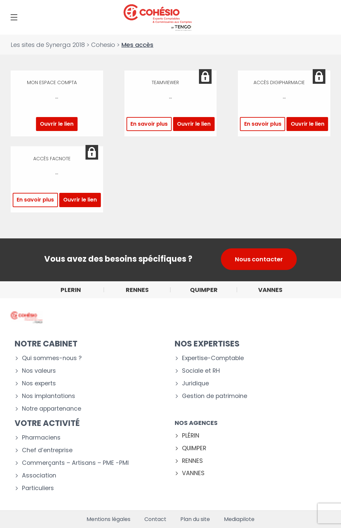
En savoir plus (149, 124)
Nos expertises (207, 343)
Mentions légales (108, 519)
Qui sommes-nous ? (52, 358)
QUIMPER (194, 448)
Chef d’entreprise (47, 450)
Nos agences (196, 423)
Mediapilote (239, 519)
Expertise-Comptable (213, 358)
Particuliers (38, 488)
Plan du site (195, 519)
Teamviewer (165, 82)
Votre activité (47, 423)
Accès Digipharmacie (279, 82)
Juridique (195, 383)
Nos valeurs (39, 371)
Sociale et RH (201, 371)
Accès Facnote (52, 158)
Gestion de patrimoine (214, 396)
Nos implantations (48, 396)
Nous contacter (259, 259)
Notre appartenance (51, 409)
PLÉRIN (190, 436)
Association (39, 475)
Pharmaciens (41, 438)
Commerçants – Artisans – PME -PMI (75, 463)
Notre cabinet (46, 343)
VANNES (193, 473)
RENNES (192, 461)
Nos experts (39, 383)
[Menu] (14, 17)
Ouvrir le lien (57, 124)
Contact (155, 519)
